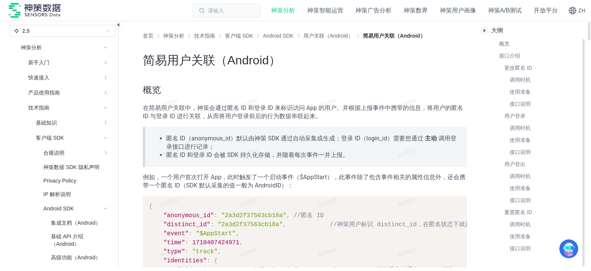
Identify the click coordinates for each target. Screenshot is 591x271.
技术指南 (204, 36)
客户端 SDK (239, 36)
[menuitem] (64, 62)
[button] (576, 10)
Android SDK (278, 36)
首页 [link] (148, 35)
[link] (173, 35)
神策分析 (173, 36)
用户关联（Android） (328, 36)
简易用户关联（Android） (394, 36)
